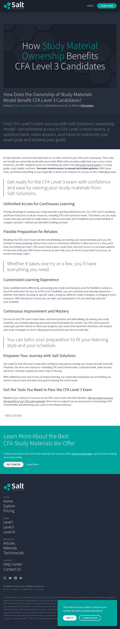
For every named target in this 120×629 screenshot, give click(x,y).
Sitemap (39, 589)
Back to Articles (13, 415)
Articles (9, 543)
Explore (9, 505)
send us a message (81, 453)
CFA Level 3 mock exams (88, 164)
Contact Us (12, 569)
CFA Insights (87, 105)
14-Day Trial (106, 5)
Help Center (12, 564)
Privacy (6, 589)
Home (8, 501)
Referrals (10, 547)
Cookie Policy (90, 617)
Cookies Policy (27, 589)
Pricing (8, 510)
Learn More (32, 464)
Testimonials (13, 552)
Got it (69, 617)
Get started (13, 464)
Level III (9, 531)
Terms (15, 589)
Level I (8, 522)
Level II (8, 527)
